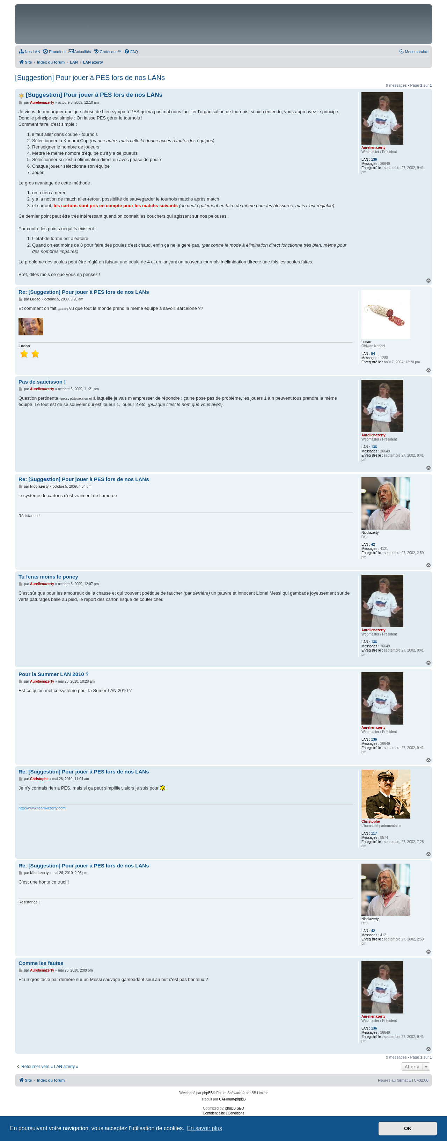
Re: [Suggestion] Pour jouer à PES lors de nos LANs (84, 292)
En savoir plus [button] (204, 1128)
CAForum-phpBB (232, 1099)
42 (373, 544)
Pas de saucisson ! (42, 382)
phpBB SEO (234, 1108)
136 (374, 159)
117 (374, 833)
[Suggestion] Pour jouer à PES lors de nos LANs (90, 77)
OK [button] (408, 1128)
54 (373, 354)
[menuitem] (29, 52)
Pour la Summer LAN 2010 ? (54, 674)
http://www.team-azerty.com (42, 808)
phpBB (207, 1093)
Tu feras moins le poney (48, 577)
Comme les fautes (41, 963)
